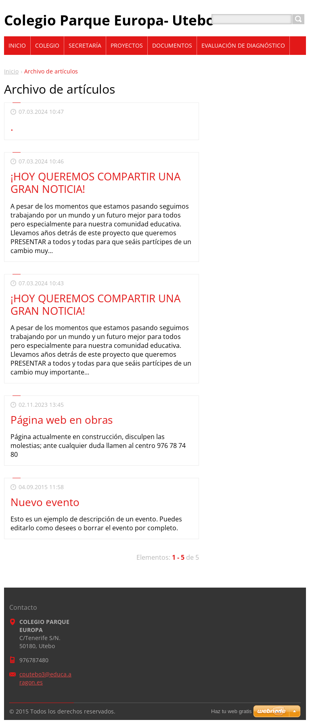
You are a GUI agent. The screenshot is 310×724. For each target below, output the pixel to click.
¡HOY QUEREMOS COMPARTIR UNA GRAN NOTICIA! (95, 182)
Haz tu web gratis (231, 711)
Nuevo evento (45, 502)
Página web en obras (61, 419)
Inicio (11, 71)
